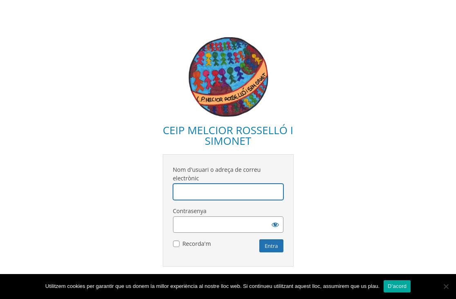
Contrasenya (190, 211)
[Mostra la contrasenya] (275, 224)
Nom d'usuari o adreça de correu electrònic (217, 174)
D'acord (397, 286)
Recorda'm (196, 243)
